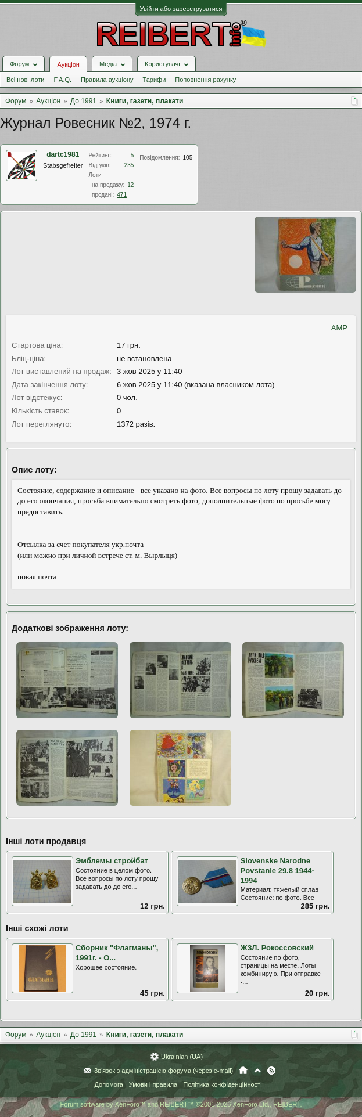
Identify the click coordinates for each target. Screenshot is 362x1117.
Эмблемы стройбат (112, 860)
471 (122, 195)
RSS (271, 1070)
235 (129, 165)
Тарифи (154, 79)
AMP (339, 327)
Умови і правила (153, 1084)
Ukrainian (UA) (182, 1056)
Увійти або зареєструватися (181, 8)
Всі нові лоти (25, 79)
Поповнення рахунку (205, 79)
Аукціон (68, 64)
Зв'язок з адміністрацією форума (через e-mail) (164, 1070)
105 (188, 157)
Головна (243, 1070)
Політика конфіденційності (222, 1084)
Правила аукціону (107, 79)
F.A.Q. (62, 79)
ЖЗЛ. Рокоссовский (277, 947)
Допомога (108, 1084)
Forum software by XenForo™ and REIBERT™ (181, 1104)
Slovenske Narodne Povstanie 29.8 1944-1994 (277, 870)
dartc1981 (62, 154)
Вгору (257, 1070)
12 (130, 185)
